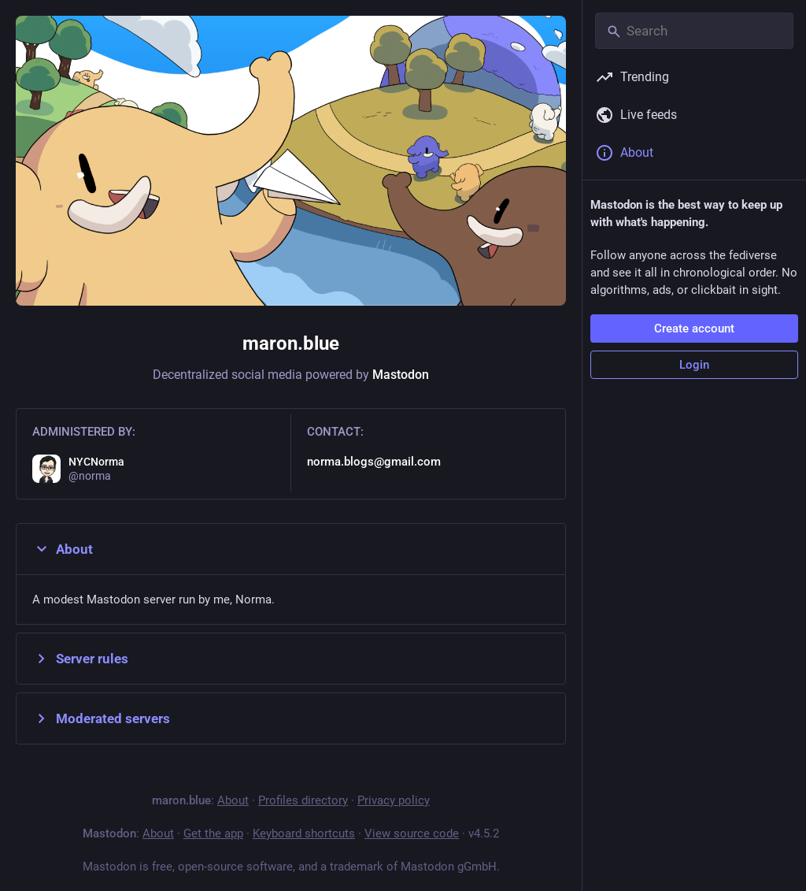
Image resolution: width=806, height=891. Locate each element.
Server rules (80, 658)
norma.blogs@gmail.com (374, 462)
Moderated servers (101, 718)
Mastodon (400, 374)
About (62, 549)
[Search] (694, 31)
